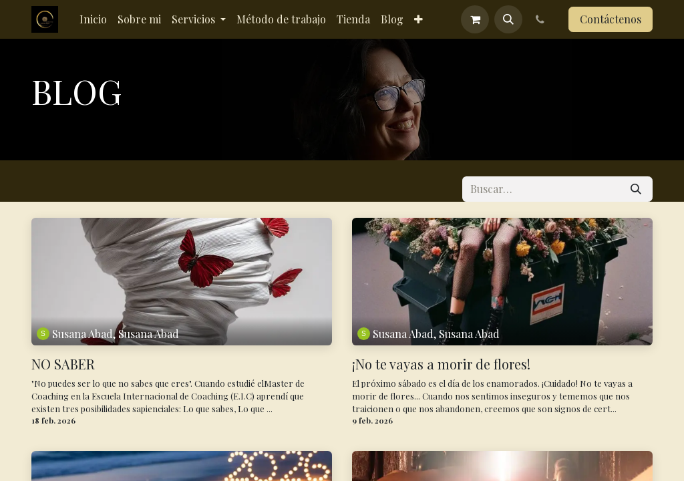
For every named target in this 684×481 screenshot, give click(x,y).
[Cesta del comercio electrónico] (475, 19)
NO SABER (63, 364)
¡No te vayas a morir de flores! (441, 364)
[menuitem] (93, 19)
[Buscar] (636, 189)
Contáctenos (610, 19)
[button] (508, 19)
